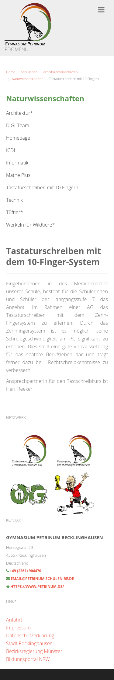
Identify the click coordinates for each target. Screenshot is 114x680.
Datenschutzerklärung (30, 635)
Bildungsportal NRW (28, 659)
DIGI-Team (17, 125)
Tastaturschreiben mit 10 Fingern (42, 187)
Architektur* (19, 113)
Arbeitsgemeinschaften (60, 72)
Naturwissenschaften (27, 78)
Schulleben (29, 72)
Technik (14, 200)
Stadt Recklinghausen (29, 643)
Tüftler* (14, 212)
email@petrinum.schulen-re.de (42, 578)
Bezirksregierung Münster (34, 651)
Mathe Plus (18, 175)
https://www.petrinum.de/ (37, 586)
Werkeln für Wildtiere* (30, 224)
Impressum (18, 627)
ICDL (11, 150)
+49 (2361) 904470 (25, 570)
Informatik (17, 162)
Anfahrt (14, 619)
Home (10, 72)
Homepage (18, 137)
